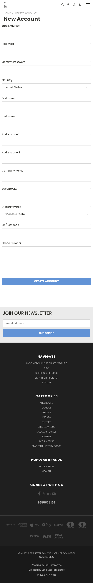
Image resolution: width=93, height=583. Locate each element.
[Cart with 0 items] (80, 4)
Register (53, 377)
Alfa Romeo (46, 402)
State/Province (46, 207)
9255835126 (46, 502)
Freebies (46, 422)
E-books (46, 412)
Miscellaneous (46, 426)
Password (46, 44)
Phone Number (46, 243)
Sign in (39, 377)
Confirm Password (46, 62)
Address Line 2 (11, 152)
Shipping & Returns (46, 372)
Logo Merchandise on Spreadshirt (46, 363)
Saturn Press (46, 441)
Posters (46, 436)
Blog (46, 368)
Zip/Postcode (46, 225)
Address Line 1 (46, 134)
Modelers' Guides (46, 431)
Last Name (46, 116)
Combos (46, 407)
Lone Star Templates (53, 569)
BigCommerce (53, 565)
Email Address (46, 26)
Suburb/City (46, 189)
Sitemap (46, 382)
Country (46, 80)
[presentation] (30, 266)
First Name (46, 98)
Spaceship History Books (46, 446)
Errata (46, 417)
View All (46, 471)
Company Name (12, 170)
